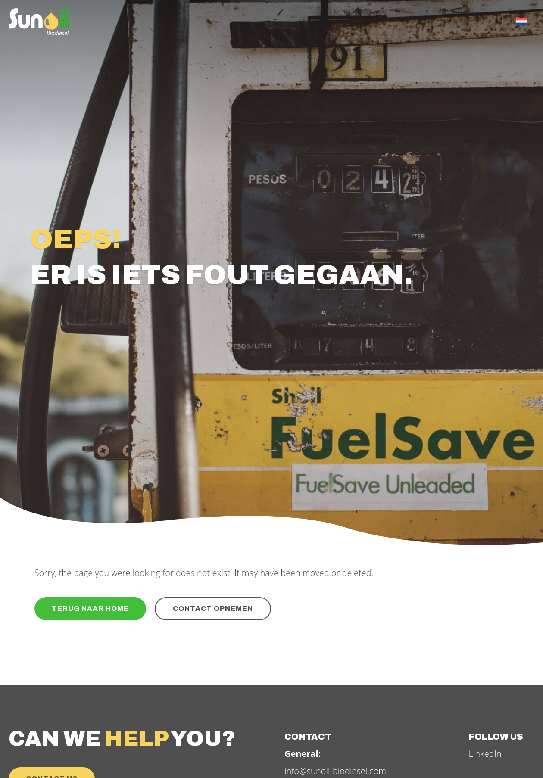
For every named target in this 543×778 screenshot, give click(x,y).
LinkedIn (485, 753)
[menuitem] (521, 21)
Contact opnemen (213, 608)
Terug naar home (90, 608)
